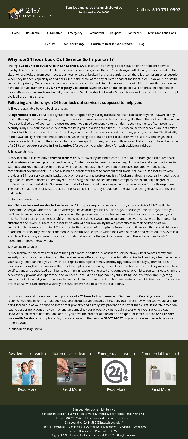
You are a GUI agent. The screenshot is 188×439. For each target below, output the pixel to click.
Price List (49, 44)
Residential (33, 33)
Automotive (54, 33)
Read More (27, 389)
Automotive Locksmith (72, 353)
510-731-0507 (166, 9)
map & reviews (135, 413)
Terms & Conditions (80, 431)
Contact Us (135, 33)
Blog (141, 44)
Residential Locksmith (27, 353)
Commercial (96, 33)
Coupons (115, 33)
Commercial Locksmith (160, 353)
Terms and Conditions (162, 33)
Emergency (75, 33)
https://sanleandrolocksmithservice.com (108, 418)
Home (16, 33)
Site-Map (114, 431)
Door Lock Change (73, 44)
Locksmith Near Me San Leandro (112, 44)
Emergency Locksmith (116, 353)
